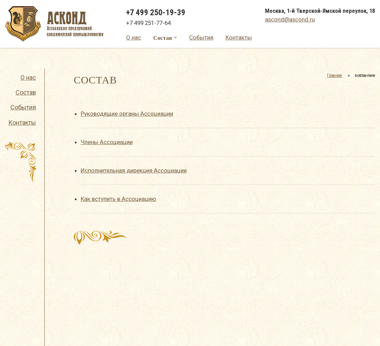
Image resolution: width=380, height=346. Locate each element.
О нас (133, 37)
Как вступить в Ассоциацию (118, 198)
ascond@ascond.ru (290, 19)
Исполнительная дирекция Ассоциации (134, 170)
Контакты (239, 37)
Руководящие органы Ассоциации (127, 113)
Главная (335, 75)
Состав (162, 38)
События (201, 37)
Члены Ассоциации (107, 142)
